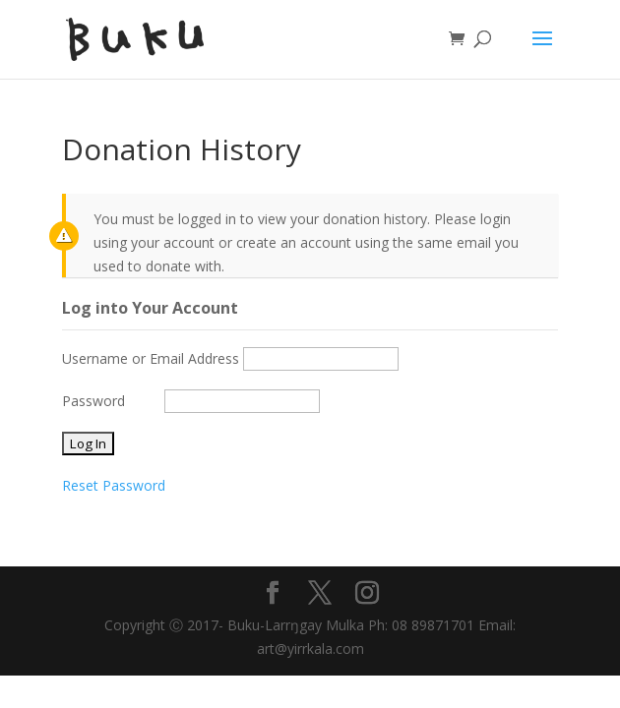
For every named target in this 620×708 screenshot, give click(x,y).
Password (93, 400)
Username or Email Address (150, 358)
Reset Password (113, 485)
